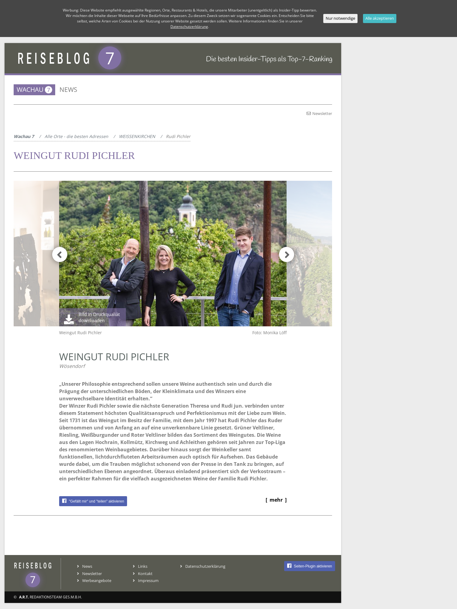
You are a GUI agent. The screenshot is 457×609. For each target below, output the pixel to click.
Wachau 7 (24, 136)
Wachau (34, 89)
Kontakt (143, 573)
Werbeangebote (94, 580)
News (68, 89)
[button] (283, 253)
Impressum (146, 580)
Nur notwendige (340, 18)
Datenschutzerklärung (202, 566)
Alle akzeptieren (379, 18)
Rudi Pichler (178, 136)
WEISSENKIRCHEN (137, 136)
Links (140, 566)
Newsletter (319, 113)
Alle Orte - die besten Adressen (76, 136)
